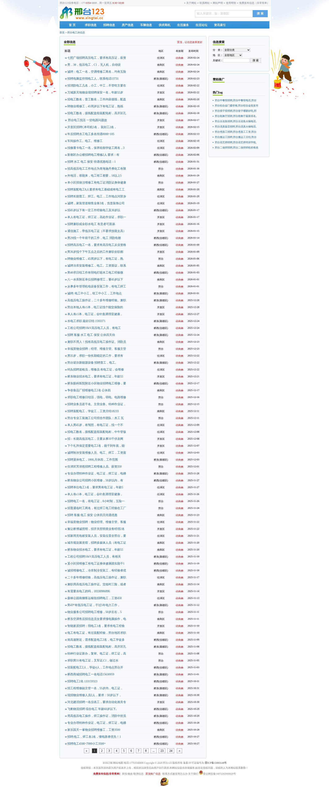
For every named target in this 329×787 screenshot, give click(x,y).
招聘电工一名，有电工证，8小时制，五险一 (96, 501)
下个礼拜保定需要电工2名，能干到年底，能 (96, 445)
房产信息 (127, 25)
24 (170, 750)
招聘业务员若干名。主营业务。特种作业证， (96, 404)
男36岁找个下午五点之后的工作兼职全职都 (95, 251)
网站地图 (118, 762)
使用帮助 (231, 2)
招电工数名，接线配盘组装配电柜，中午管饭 (96, 431)
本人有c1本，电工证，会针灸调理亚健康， (95, 314)
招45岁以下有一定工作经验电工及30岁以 (93, 210)
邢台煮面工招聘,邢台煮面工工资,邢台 (235, 131)
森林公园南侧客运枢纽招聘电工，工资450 (94, 598)
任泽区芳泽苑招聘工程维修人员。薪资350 (94, 466)
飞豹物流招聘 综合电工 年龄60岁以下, (92, 709)
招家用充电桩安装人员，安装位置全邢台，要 (96, 535)
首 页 (72, 25)
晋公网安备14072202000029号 (217, 773)
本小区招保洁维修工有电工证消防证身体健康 (96, 182)
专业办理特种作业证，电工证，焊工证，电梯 (96, 473)
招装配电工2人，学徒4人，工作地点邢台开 (95, 667)
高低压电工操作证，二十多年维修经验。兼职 (96, 300)
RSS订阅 (107, 762)
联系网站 (205, 2)
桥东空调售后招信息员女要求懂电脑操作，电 (96, 619)
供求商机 (164, 25)
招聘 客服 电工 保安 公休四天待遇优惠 (92, 515)
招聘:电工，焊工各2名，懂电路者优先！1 (94, 736)
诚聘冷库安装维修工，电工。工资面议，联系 (96, 265)
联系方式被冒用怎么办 (175, 773)
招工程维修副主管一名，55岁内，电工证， (95, 688)
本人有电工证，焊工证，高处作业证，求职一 (96, 217)
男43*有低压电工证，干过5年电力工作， (93, 605)
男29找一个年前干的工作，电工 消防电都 (94, 238)
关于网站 (191, 2)
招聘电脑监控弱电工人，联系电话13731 (93, 78)
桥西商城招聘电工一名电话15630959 (90, 674)
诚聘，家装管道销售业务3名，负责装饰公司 (96, 203)
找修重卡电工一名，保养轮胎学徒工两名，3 (96, 147)
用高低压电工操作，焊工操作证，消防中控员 (96, 716)
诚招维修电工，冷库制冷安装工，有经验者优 (96, 570)
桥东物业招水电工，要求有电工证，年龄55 (95, 376)
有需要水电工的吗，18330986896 (88, 591)
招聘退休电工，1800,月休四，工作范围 (92, 459)
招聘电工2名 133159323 (82, 681)
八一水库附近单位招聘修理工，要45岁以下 (95, 279)
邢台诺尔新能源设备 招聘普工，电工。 (92, 362)
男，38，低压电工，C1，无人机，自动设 (94, 64)
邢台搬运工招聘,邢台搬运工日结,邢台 (235, 137)
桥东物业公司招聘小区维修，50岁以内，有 (95, 480)
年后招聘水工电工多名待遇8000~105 (91, 134)
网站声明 (218, 2)
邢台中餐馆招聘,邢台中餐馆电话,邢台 (235, 100)
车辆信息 (146, 25)
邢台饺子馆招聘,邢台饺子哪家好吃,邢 (235, 110)
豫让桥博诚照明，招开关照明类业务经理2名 (96, 528)
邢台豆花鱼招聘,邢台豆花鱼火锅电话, (235, 121)
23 (162, 750)
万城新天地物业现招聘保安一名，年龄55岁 (95, 92)
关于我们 (193, 773)
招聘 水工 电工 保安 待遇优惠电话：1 (91, 161)
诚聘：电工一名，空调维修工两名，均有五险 (96, 71)
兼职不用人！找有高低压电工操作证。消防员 (96, 341)
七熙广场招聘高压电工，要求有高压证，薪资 (96, 57)
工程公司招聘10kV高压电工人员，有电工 (94, 328)
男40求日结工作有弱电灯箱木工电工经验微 (95, 272)
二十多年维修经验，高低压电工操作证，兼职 (96, 577)
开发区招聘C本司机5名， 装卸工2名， (92, 127)
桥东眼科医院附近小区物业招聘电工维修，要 (96, 383)
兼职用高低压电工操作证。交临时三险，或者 (96, 584)
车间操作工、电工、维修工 (85, 141)
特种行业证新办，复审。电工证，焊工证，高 (96, 653)
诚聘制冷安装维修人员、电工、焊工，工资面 (96, 452)
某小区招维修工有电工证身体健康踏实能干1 (96, 563)
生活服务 (183, 25)
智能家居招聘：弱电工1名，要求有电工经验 (96, 625)
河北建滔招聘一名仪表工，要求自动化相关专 (96, 702)
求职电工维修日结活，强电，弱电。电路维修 (96, 397)
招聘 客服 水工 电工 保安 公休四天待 (91, 335)
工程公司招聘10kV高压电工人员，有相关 (94, 556)
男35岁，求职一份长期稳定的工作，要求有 (95, 355)
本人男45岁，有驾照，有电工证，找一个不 (95, 425)
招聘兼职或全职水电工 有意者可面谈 (91, 224)
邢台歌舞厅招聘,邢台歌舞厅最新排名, (235, 116)
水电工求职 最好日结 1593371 (86, 321)
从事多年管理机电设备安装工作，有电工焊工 (96, 286)
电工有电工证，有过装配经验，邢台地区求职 (96, 632)
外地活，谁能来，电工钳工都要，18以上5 (94, 175)
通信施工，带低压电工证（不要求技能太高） (96, 231)
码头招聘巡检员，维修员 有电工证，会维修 (95, 369)
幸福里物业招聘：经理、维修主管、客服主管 (96, 348)
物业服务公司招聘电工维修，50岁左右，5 (94, 612)
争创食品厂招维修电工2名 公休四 (89, 390)
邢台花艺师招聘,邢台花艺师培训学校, (235, 142)
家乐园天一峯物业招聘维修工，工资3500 (93, 729)
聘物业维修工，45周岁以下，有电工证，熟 (95, 258)
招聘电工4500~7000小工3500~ (86, 743)
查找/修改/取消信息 (133, 773)
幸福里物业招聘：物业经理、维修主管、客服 (96, 522)
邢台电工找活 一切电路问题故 (87, 120)
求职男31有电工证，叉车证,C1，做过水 (93, 660)
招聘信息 (109, 25)
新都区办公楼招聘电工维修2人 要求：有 (93, 154)
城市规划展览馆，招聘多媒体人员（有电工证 (96, 542)
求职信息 (91, 25)
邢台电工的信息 (76, 32)
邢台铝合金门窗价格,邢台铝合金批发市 (236, 105)
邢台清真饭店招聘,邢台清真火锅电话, (235, 126)
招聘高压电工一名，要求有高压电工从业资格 (96, 244)
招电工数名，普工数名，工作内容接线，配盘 (96, 99)
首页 (62, 32)
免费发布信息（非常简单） (254, 2)
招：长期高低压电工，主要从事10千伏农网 (95, 438)
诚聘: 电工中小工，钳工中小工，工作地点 (94, 293)
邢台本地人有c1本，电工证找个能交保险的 (95, 307)
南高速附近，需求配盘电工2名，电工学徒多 (96, 639)
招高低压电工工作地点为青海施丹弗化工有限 (96, 168)
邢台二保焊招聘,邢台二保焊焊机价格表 (236, 147)
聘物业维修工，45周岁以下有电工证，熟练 (95, 106)
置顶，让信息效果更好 (189, 42)
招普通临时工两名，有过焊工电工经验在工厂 (96, 508)
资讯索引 (220, 25)
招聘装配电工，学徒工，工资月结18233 (93, 411)
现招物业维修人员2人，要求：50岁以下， (94, 695)
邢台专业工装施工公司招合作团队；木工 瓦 (95, 418)
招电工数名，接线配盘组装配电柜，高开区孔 (96, 113)
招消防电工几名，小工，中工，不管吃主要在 (96, 85)
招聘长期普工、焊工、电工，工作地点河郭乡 (96, 196)
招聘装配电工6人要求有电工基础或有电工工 (96, 189)
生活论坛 (201, 25)
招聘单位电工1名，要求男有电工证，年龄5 (95, 487)
